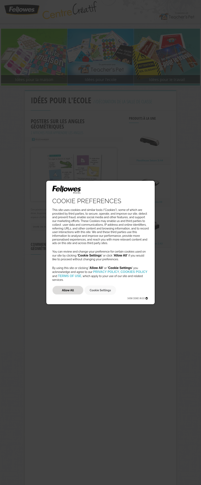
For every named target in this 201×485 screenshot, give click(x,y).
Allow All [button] (68, 290)
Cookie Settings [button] (100, 290)
